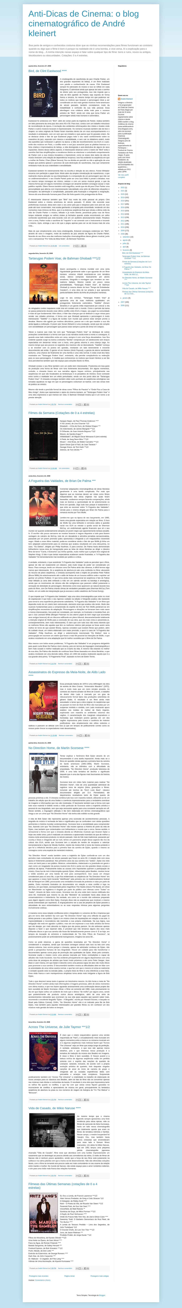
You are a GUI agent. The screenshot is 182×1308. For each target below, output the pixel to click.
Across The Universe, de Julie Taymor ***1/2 (59, 1027)
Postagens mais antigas (100, 1276)
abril (124, 247)
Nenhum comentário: (65, 404)
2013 (123, 217)
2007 (123, 302)
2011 (123, 224)
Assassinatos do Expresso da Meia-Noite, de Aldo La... (135, 273)
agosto (125, 240)
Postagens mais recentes (38, 1276)
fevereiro (126, 250)
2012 (123, 221)
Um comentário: (64, 246)
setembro (126, 237)
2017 (123, 204)
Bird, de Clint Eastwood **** (47, 71)
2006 (123, 306)
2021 (123, 191)
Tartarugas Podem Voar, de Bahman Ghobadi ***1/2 (64, 258)
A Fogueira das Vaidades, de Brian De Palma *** (62, 481)
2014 (123, 214)
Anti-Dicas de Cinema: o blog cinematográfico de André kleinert (83, 23)
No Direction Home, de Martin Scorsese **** (58, 748)
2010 (123, 227)
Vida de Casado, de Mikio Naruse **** (54, 1108)
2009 (123, 231)
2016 (123, 207)
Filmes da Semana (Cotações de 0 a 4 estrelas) (61, 413)
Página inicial (69, 1276)
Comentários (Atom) (42, 1280)
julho (125, 243)
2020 (123, 194)
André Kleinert (127, 99)
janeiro (125, 298)
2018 (123, 201)
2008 (123, 234)
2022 (123, 188)
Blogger (102, 1295)
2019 (123, 197)
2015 (123, 211)
